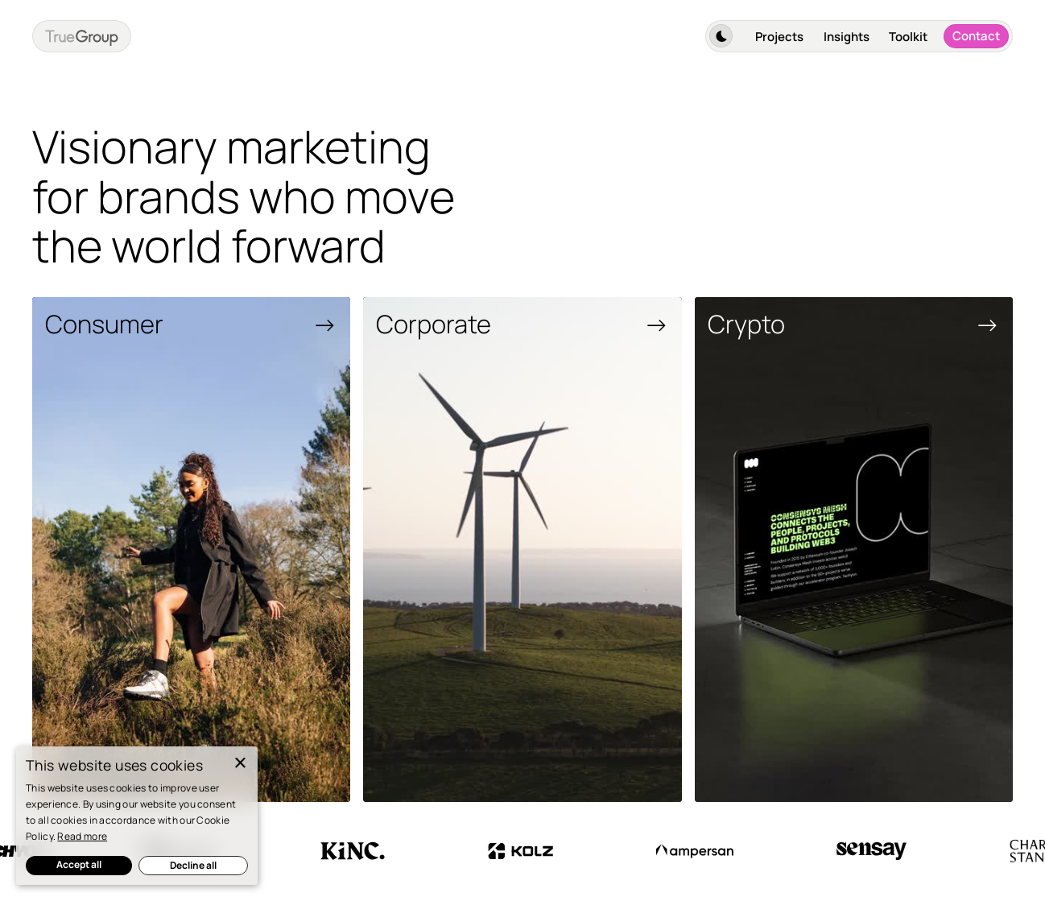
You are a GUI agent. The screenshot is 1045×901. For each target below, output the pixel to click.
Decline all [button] (193, 865)
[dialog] (137, 815)
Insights (846, 36)
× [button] (239, 764)
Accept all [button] (78, 864)
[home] (82, 36)
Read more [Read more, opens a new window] (82, 836)
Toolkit (908, 36)
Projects (779, 36)
